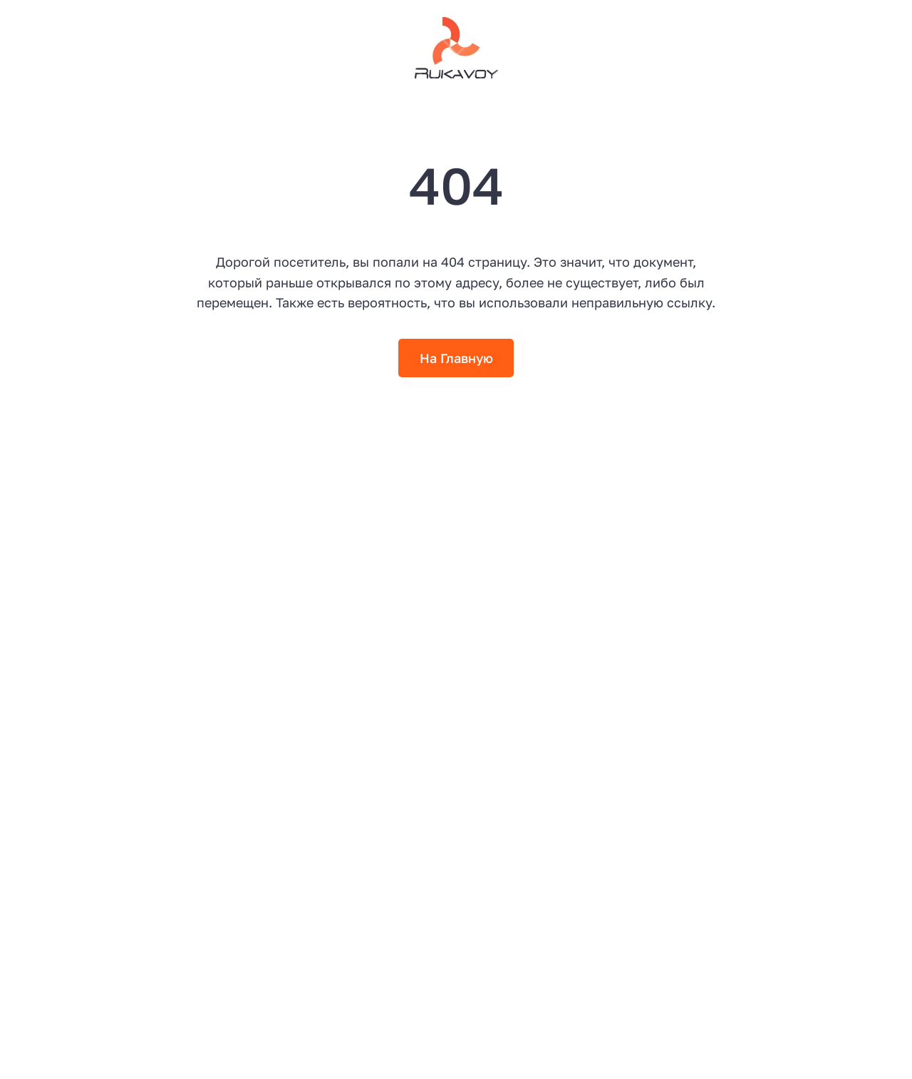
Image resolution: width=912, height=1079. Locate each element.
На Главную (456, 358)
